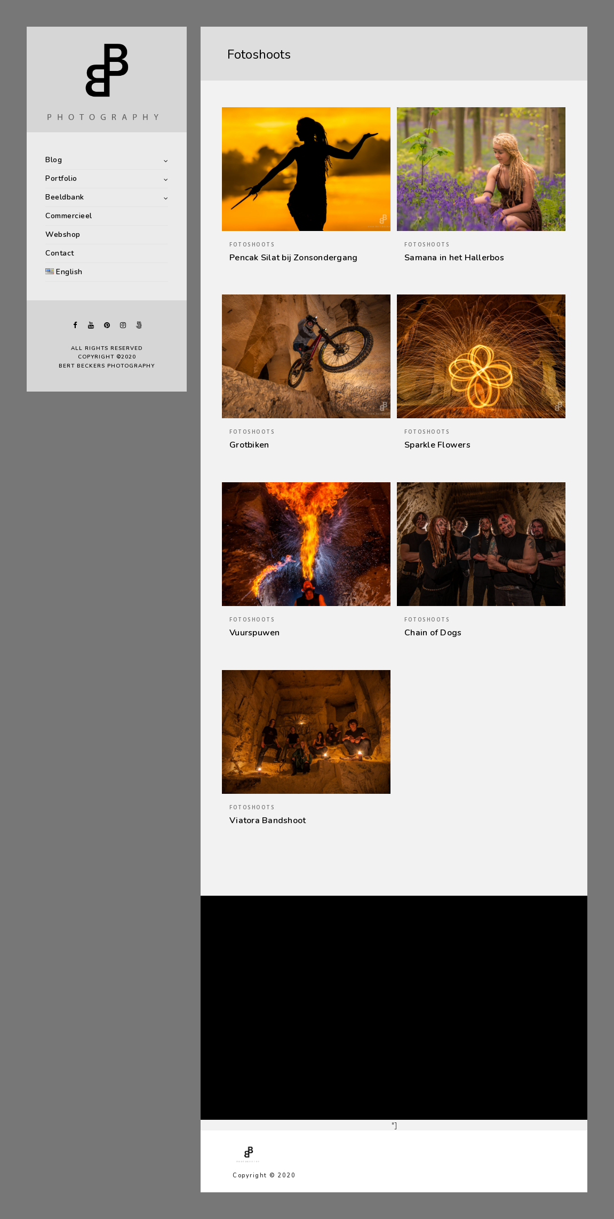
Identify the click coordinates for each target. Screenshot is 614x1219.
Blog (53, 160)
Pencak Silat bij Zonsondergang (293, 258)
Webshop (63, 234)
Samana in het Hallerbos (454, 258)
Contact (59, 253)
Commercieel (68, 216)
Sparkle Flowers (437, 445)
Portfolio (61, 178)
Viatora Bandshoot (267, 820)
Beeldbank (64, 197)
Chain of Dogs (432, 633)
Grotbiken (249, 445)
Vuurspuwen (254, 633)
